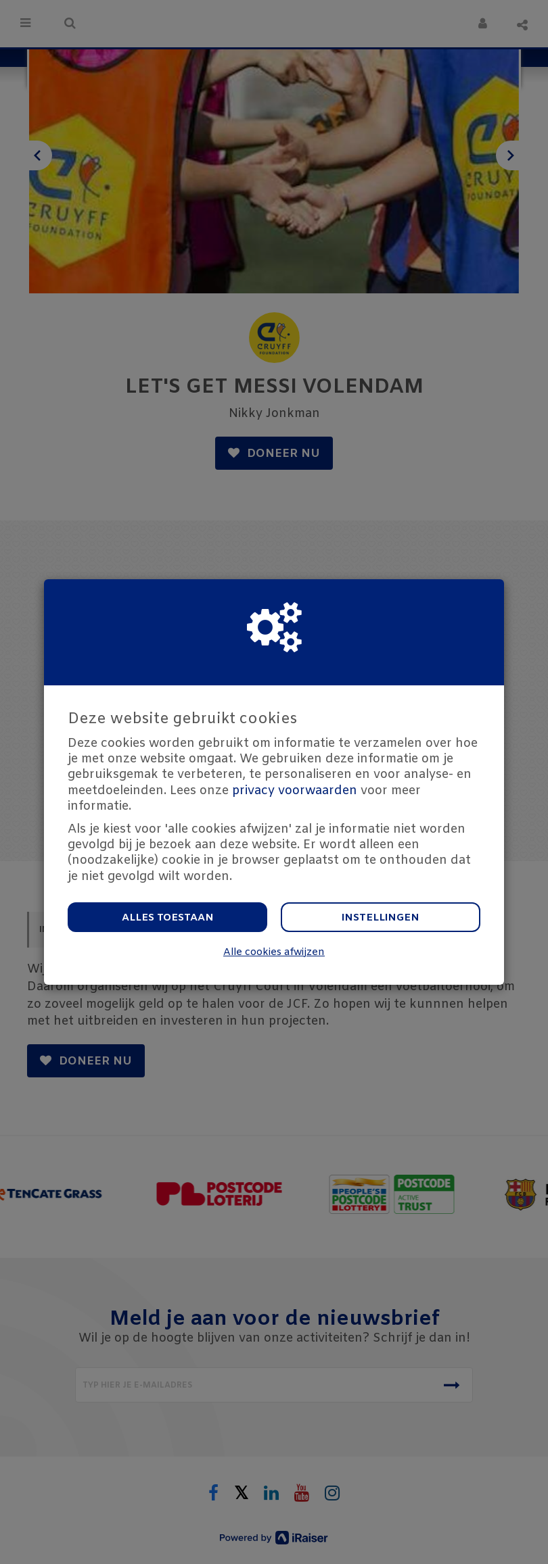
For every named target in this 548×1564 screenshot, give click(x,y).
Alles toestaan (168, 918)
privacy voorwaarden (294, 791)
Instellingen (380, 918)
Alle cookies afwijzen (274, 952)
